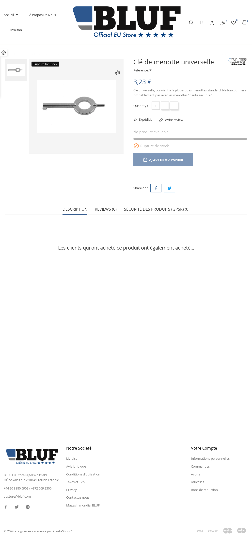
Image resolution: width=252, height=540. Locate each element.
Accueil (11, 14)
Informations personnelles (210, 458)
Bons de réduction (204, 490)
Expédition (146, 119)
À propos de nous (42, 15)
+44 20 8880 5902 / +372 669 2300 (27, 488)
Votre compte (204, 448)
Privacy (71, 490)
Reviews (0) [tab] (106, 209)
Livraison (15, 30)
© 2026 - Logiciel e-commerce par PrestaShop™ (38, 531)
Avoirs (195, 474)
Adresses (197, 482)
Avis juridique (76, 466)
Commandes (200, 466)
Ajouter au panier (163, 159)
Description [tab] (75, 209)
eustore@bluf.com (17, 496)
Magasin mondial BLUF (83, 505)
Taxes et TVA (75, 482)
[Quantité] (156, 105)
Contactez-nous (77, 497)
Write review (173, 120)
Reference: (141, 70)
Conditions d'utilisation (83, 474)
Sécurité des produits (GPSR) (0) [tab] (156, 209)
